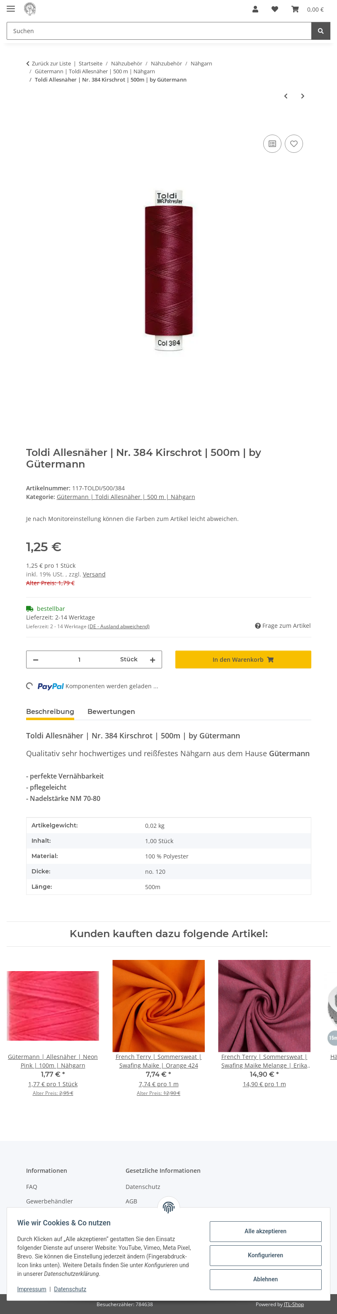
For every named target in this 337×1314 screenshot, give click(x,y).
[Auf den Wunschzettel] (294, 144)
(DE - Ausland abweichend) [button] (119, 626)
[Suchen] (320, 31)
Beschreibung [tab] (50, 712)
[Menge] (79, 659)
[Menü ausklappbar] (11, 5)
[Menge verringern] (36, 659)
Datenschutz (73, 1289)
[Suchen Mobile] (159, 31)
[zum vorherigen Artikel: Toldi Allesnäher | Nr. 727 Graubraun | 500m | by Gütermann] (285, 96)
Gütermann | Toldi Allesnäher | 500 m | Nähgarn (126, 497)
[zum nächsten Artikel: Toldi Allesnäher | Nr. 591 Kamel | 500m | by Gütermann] (302, 96)
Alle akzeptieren (262, 1231)
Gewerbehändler (49, 1201)
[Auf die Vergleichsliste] (272, 144)
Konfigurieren (262, 1255)
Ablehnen (262, 1279)
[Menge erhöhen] (152, 659)
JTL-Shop (294, 1304)
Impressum (34, 1289)
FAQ (31, 1187)
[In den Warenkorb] (32, 123)
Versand (94, 574)
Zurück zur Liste (51, 63)
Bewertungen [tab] (111, 712)
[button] (255, 9)
